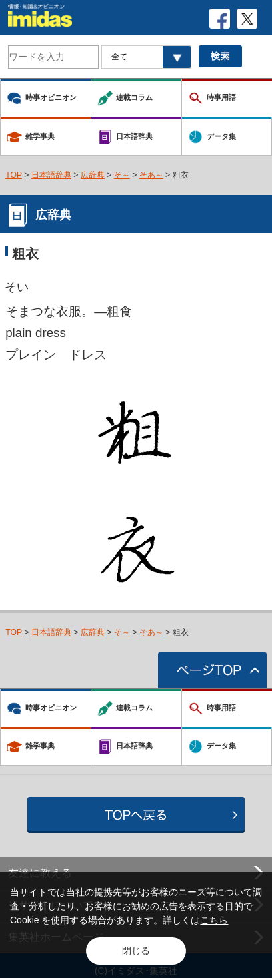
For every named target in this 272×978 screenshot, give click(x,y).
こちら (214, 920)
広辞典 (93, 175)
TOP (13, 175)
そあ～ (151, 175)
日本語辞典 (51, 175)
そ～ (122, 175)
